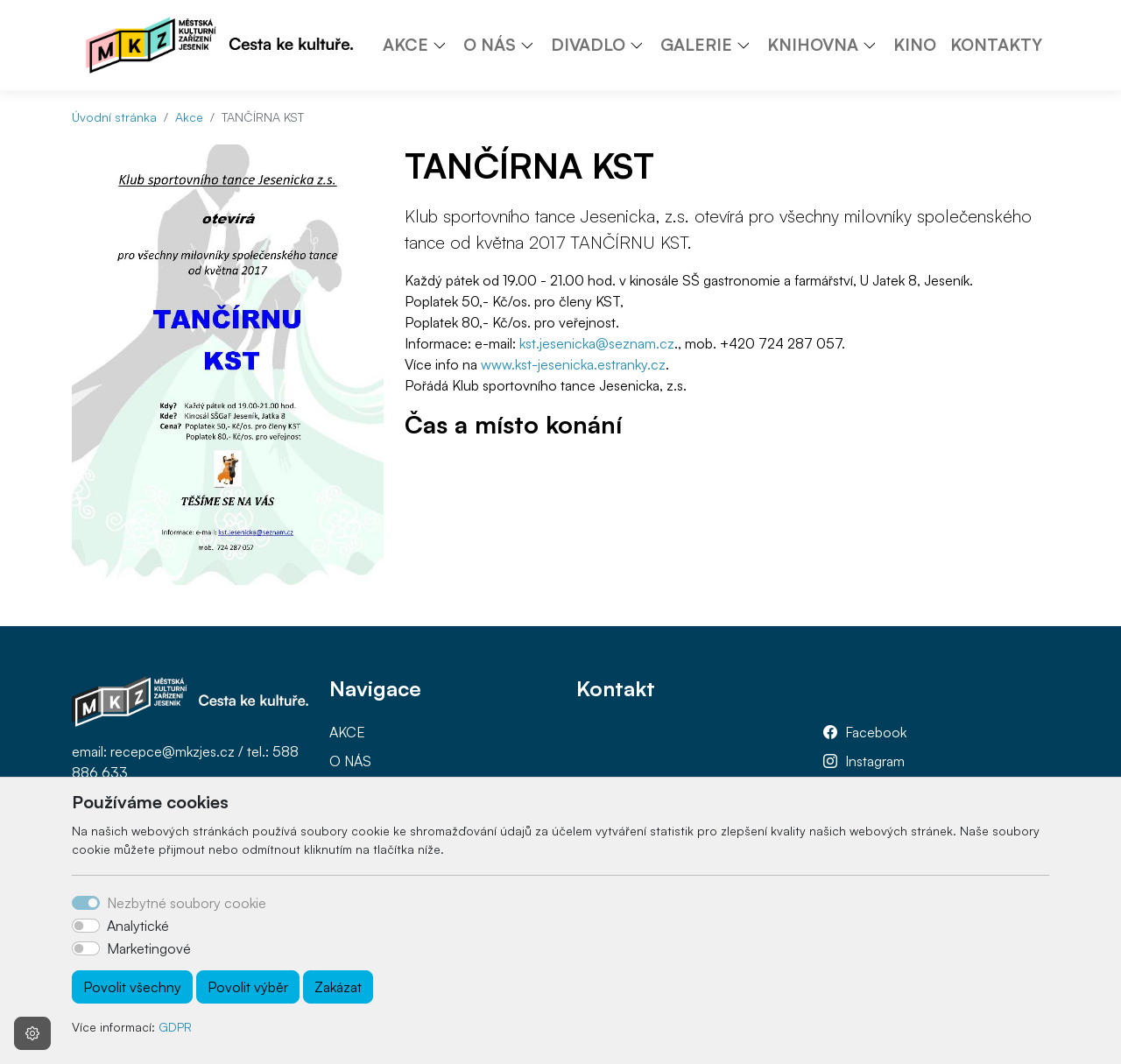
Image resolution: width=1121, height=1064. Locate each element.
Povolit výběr (248, 987)
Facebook (875, 732)
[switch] (86, 926)
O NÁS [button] (489, 44)
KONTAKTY (996, 44)
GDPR (175, 1026)
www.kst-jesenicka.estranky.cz (573, 364)
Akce (189, 116)
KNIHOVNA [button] (812, 44)
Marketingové (149, 948)
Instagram (875, 761)
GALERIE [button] (696, 44)
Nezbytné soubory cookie (186, 903)
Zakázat (338, 987)
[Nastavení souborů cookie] (32, 1033)
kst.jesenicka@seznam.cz (596, 343)
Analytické (138, 925)
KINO (914, 44)
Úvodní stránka (114, 116)
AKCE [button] (405, 44)
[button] (445, 45)
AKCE (347, 732)
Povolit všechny (132, 987)
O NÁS (350, 761)
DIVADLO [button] (588, 44)
